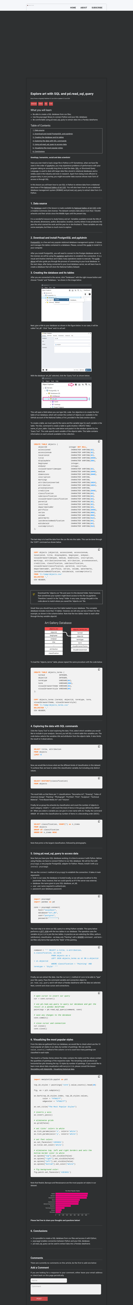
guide (89, 245)
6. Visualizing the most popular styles (48, 148)
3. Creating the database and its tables (48, 137)
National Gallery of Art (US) (55, 187)
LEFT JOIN (44, 945)
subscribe (97, 7)
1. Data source (38, 130)
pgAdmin (60, 256)
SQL (77, 168)
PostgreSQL (35, 242)
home (73, 7)
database (38, 208)
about (83, 7)
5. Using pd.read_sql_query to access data (50, 144)
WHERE (81, 951)
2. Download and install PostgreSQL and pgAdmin (53, 134)
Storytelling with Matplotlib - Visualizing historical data (52, 1086)
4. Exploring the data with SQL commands (49, 141)
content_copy (99, 441)
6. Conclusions (39, 151)
